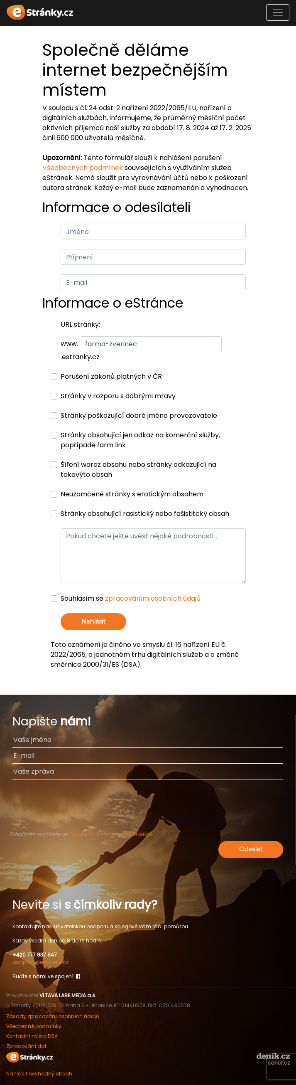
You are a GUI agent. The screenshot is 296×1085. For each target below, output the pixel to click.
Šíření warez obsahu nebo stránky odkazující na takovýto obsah (138, 469)
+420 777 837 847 (34, 954)
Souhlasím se (131, 598)
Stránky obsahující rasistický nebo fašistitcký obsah (145, 513)
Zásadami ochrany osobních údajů (110, 834)
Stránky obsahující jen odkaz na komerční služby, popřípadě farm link (140, 440)
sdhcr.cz (279, 1062)
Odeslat (250, 849)
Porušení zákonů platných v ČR (111, 376)
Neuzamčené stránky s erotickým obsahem (132, 494)
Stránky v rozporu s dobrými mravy (118, 396)
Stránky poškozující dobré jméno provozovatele (139, 415)
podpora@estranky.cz (40, 962)
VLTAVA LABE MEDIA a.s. (67, 995)
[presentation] (148, 809)
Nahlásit (93, 621)
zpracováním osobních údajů (153, 598)
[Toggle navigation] (277, 12)
